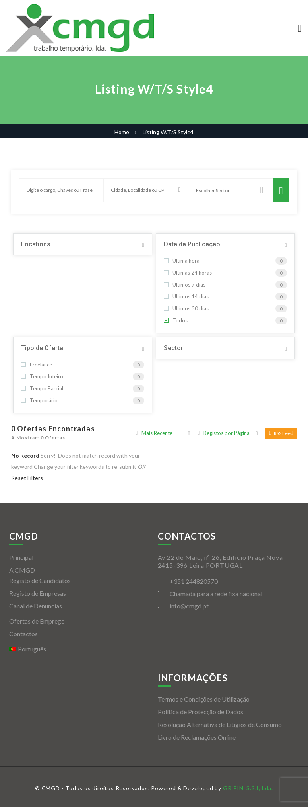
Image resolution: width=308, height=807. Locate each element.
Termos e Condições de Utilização (204, 699)
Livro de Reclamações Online (197, 737)
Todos (176, 320)
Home (121, 132)
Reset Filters (27, 477)
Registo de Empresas (37, 593)
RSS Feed (281, 433)
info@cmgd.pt (189, 606)
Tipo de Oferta (42, 348)
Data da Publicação (192, 244)
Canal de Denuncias (35, 606)
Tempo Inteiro (42, 376)
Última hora (182, 260)
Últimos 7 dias (184, 284)
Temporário (39, 400)
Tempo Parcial (42, 388)
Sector (173, 348)
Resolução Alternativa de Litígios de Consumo (220, 724)
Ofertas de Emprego (37, 621)
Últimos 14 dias (186, 296)
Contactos (23, 633)
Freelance (36, 364)
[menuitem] (79, 649)
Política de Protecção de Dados (200, 711)
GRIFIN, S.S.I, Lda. (248, 788)
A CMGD (22, 570)
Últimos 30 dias (186, 308)
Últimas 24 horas (188, 272)
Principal (21, 557)
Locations (35, 244)
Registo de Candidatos (40, 580)
